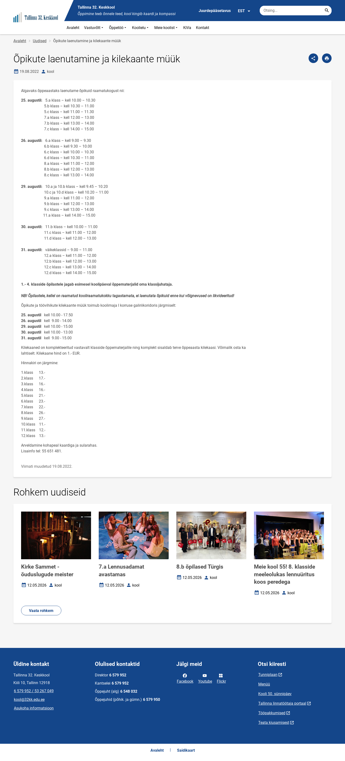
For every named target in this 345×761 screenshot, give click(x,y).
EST (244, 11)
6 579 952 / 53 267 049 (34, 691)
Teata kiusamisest (273, 722)
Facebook (185, 678)
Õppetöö (118, 27)
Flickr (221, 678)
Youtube (205, 678)
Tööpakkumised (271, 713)
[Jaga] (313, 58)
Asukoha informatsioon (34, 708)
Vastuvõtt (94, 27)
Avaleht (73, 27)
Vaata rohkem (41, 610)
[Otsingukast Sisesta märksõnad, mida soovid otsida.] (296, 10)
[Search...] (327, 10)
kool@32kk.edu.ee (29, 699)
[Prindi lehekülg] (327, 58)
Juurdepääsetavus (215, 10)
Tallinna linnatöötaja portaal (282, 703)
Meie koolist (166, 27)
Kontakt (202, 27)
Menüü (264, 684)
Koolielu (141, 27)
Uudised (39, 41)
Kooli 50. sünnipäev (275, 694)
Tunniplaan (267, 674)
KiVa (187, 27)
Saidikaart (186, 750)
